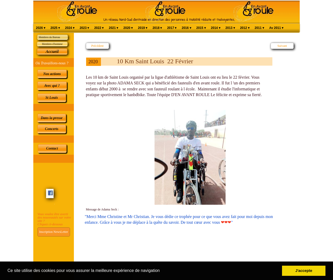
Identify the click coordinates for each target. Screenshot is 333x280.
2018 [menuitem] (157, 28)
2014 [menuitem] (215, 28)
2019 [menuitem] (142, 28)
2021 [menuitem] (113, 28)
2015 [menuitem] (201, 28)
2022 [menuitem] (99, 28)
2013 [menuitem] (230, 28)
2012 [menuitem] (244, 28)
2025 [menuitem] (55, 28)
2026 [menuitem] (40, 28)
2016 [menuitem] (186, 28)
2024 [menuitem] (69, 28)
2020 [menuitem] (128, 28)
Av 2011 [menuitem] (276, 28)
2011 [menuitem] (259, 28)
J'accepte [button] (303, 271)
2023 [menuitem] (84, 28)
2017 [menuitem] (171, 28)
